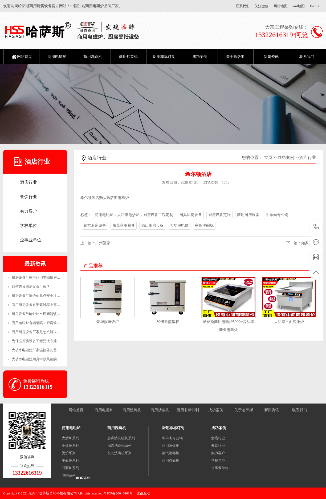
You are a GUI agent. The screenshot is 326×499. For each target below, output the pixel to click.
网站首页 (24, 57)
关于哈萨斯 (235, 57)
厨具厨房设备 (191, 215)
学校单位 (28, 225)
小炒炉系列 (70, 446)
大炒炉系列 (70, 438)
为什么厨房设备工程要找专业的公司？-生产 (45, 341)
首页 (268, 157)
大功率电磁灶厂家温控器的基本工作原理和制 (46, 350)
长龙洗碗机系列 (119, 453)
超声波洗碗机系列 (121, 438)
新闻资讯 (271, 57)
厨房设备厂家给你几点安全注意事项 (39, 296)
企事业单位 (30, 240)
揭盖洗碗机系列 (119, 446)
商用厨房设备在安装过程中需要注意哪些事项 (46, 305)
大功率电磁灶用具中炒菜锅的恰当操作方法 (45, 359)
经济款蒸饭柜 (168, 322)
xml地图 (298, 6)
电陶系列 (69, 475)
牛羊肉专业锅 (277, 215)
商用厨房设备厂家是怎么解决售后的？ (41, 332)
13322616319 (316, 227)
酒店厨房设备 (152, 225)
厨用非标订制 (164, 57)
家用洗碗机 (204, 225)
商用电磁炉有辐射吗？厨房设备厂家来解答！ (46, 323)
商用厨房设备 (248, 215)
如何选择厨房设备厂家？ (31, 287)
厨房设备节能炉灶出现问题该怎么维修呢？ (45, 314)
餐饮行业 (28, 196)
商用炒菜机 (128, 57)
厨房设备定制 (219, 215)
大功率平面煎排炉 (289, 322)
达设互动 (143, 493)
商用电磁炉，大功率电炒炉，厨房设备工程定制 (134, 215)
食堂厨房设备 (95, 225)
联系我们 (243, 6)
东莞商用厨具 (123, 225)
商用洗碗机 (92, 57)
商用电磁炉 (57, 57)
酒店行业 (28, 182)
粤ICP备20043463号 (118, 493)
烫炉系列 (69, 453)
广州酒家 (102, 243)
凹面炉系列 (70, 468)
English (315, 6)
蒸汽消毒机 (170, 453)
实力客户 (28, 211)
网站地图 (280, 6)
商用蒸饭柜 (170, 446)
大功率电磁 (179, 225)
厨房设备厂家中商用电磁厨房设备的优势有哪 (46, 278)
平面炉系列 (70, 460)
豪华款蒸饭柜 (107, 322)
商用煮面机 (170, 460)
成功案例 (199, 57)
